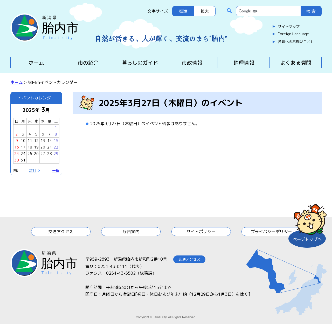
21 (49, 147)
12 (36, 140)
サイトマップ (289, 26)
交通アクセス (60, 231)
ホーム (36, 62)
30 (16, 160)
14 (49, 140)
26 (36, 153)
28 (49, 153)
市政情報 (192, 62)
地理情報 (243, 62)
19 (36, 147)
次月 (32, 170)
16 (16, 147)
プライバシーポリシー (271, 231)
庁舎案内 (131, 231)
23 (16, 153)
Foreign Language (293, 34)
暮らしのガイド (140, 62)
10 (23, 140)
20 (42, 147)
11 (29, 140)
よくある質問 (295, 62)
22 (56, 147)
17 (23, 147)
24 (23, 153)
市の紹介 (88, 62)
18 (29, 147)
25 (29, 153)
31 (23, 160)
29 (56, 153)
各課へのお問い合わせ (296, 41)
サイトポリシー (201, 231)
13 (42, 140)
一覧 (55, 170)
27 (42, 153)
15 (56, 140)
